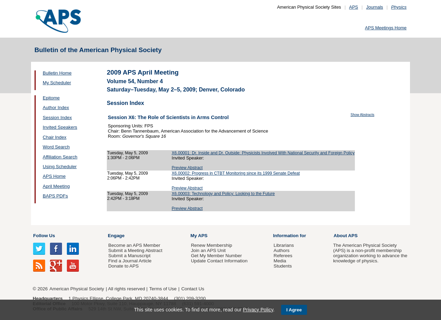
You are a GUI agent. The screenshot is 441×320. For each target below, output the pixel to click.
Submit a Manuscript (129, 255)
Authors (281, 250)
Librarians (284, 245)
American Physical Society (77, 288)
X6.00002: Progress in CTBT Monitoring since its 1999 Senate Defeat (236, 173)
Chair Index (54, 137)
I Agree (294, 309)
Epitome (51, 97)
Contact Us (192, 288)
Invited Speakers (60, 127)
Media (280, 260)
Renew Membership (211, 245)
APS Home (54, 176)
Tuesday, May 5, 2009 (127, 153)
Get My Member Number (216, 255)
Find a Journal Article (129, 260)
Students (283, 266)
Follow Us (44, 235)
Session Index (57, 117)
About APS (346, 235)
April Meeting (56, 186)
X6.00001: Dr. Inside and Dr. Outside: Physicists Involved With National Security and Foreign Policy (263, 153)
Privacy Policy (258, 309)
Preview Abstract (187, 167)
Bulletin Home (57, 73)
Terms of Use (162, 288)
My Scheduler (57, 82)
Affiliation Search (60, 156)
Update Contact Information (219, 260)
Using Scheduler (60, 166)
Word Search (56, 146)
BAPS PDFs (55, 195)
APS (353, 7)
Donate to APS (123, 266)
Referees (283, 255)
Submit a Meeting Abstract (135, 250)
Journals (374, 7)
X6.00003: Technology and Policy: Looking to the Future (223, 193)
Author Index (56, 107)
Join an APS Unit (208, 250)
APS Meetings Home (386, 27)
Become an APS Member (134, 245)
